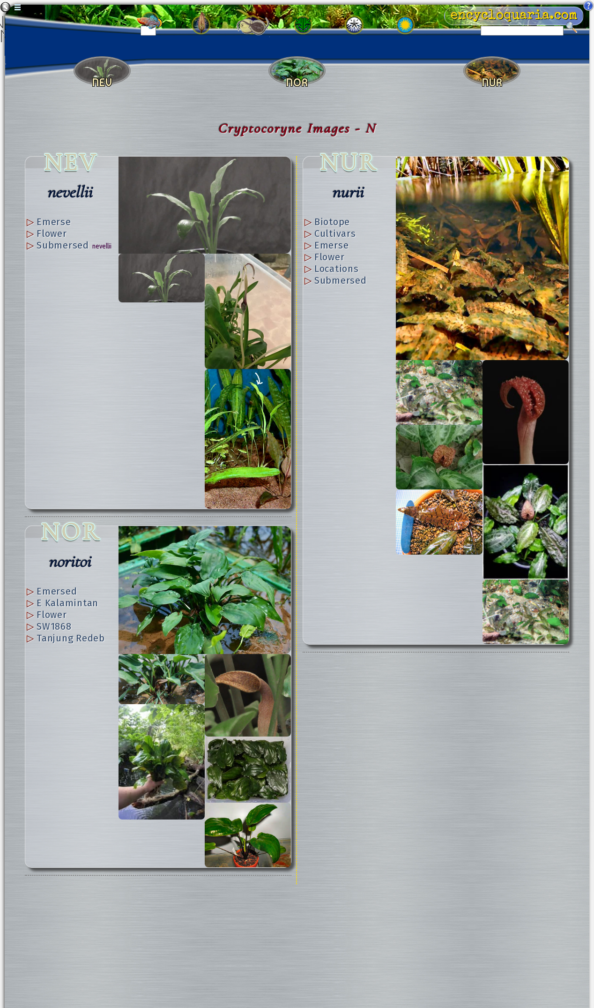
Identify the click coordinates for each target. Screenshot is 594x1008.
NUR (349, 162)
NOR (71, 532)
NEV (71, 162)
